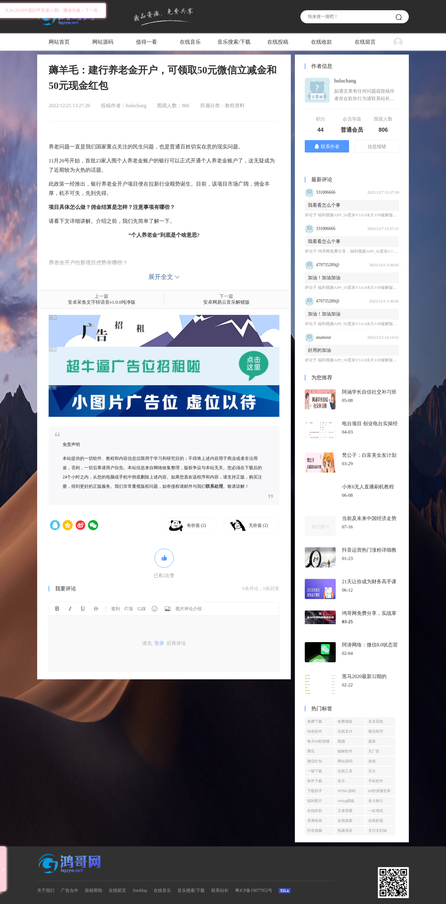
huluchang (136, 105)
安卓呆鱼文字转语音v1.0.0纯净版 (101, 302)
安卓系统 (375, 721)
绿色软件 (314, 731)
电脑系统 (345, 830)
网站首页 (59, 42)
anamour (323, 337)
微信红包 (314, 761)
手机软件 (375, 781)
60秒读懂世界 (379, 791)
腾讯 (311, 751)
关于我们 (46, 890)
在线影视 (375, 820)
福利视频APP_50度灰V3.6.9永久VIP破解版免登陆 (361, 215)
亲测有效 (314, 820)
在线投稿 (277, 42)
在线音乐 (190, 42)
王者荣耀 (345, 811)
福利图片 (314, 801)
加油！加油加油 (324, 277)
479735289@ (327, 264)
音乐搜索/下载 (234, 42)
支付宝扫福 (377, 830)
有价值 (196, 525)
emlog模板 (346, 801)
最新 (372, 741)
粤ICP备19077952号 (253, 890)
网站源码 (102, 42)
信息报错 (377, 146)
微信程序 (375, 731)
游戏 (372, 761)
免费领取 (345, 721)
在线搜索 (345, 820)
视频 (341, 741)
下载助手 (314, 791)
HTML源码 (347, 791)
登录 (159, 643)
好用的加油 (319, 350)
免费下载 (314, 721)
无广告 (373, 751)
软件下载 (314, 781)
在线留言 (365, 42)
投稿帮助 (93, 890)
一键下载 (314, 771)
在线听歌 (314, 811)
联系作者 (326, 146)
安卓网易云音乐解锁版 (226, 302)
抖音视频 (314, 830)
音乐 (341, 781)
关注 (372, 771)
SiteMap (140, 890)
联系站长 (220, 890)
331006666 (325, 192)
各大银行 (375, 801)
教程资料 (235, 105)
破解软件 (345, 751)
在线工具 (345, 771)
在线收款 (321, 42)
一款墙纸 (375, 811)
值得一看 (146, 42)
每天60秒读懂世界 (318, 742)
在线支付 (345, 731)
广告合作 (69, 890)
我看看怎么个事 (324, 205)
